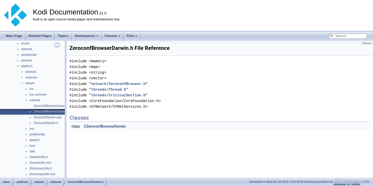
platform (26, 66)
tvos (32, 146)
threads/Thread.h (108, 89)
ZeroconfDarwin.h (46, 123)
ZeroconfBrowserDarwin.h (52, 111)
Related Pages (40, 36)
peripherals (29, 55)
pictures (26, 60)
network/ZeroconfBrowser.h (118, 83)
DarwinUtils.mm (40, 163)
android (30, 72)
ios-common (38, 94)
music (25, 43)
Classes (112, 36)
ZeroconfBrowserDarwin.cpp (53, 106)
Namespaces (86, 36)
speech (35, 140)
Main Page (14, 36)
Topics (63, 36)
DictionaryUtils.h (41, 168)
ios (31, 89)
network (26, 49)
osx (32, 128)
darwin (29, 83)
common (31, 77)
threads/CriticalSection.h (118, 95)
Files (132, 36)
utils (32, 151)
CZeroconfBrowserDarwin (105, 126)
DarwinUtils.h (39, 157)
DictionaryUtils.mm (42, 174)
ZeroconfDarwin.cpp (47, 117)
